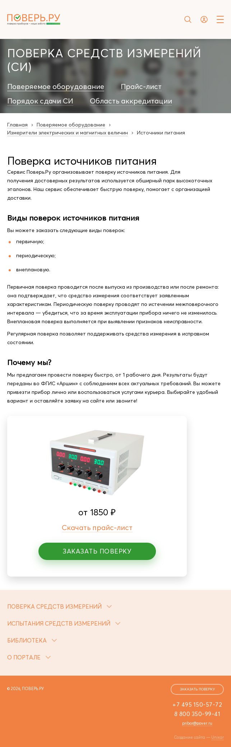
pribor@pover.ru (197, 723)
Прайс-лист (141, 86)
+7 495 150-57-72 (197, 704)
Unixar (217, 737)
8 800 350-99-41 (197, 713)
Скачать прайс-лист (97, 527)
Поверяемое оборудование (55, 86)
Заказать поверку (97, 551)
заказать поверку (197, 689)
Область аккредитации (131, 101)
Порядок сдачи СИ (40, 101)
